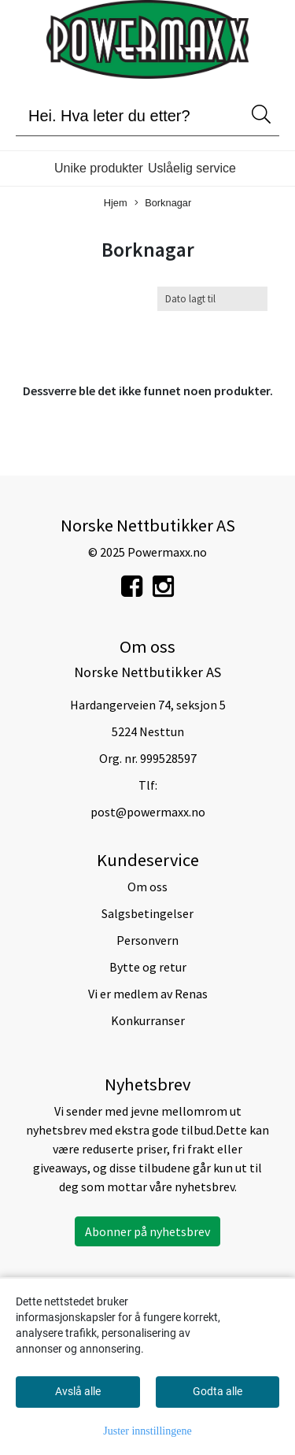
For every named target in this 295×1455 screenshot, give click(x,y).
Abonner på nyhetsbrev (147, 1231)
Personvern (147, 940)
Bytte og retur (147, 967)
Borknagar (163, 203)
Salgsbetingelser (147, 913)
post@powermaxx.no (147, 812)
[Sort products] (212, 299)
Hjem (115, 203)
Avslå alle (78, 1391)
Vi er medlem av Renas (148, 993)
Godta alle (217, 1391)
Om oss (147, 886)
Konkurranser (148, 1020)
